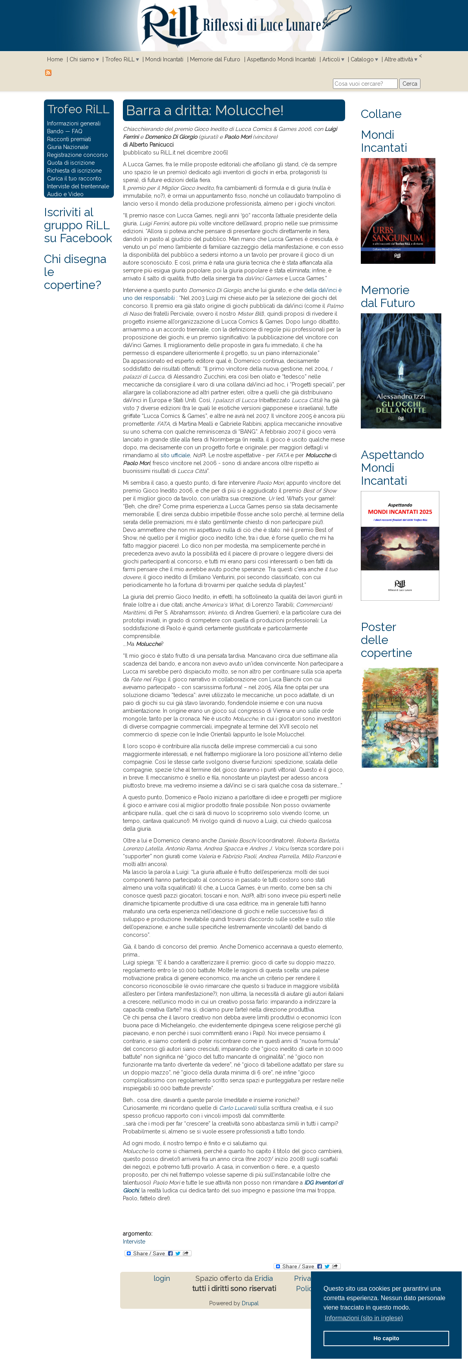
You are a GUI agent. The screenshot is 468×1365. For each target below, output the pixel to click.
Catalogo (362, 59)
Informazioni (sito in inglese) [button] (364, 1318)
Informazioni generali (74, 123)
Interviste (134, 1241)
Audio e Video (65, 194)
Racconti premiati (69, 139)
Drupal (250, 1303)
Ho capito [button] (386, 1338)
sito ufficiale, (176, 455)
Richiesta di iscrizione (74, 170)
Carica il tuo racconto (74, 178)
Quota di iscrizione (71, 163)
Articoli (331, 59)
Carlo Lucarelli (237, 1108)
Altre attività (398, 59)
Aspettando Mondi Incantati (281, 59)
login (162, 1278)
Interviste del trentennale (78, 186)
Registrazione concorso (77, 155)
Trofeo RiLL (120, 59)
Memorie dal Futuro (215, 59)
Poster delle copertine (386, 640)
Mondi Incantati (164, 59)
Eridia (263, 1278)
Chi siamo (82, 59)
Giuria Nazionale (67, 147)
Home (55, 59)
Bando (55, 131)
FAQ (77, 131)
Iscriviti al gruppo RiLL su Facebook (78, 225)
